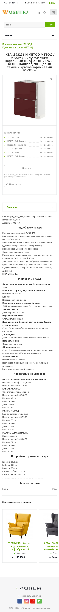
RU (53, 3)
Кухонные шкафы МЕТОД (17, 47)
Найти (50, 25)
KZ (50, 3)
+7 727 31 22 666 (10, 3)
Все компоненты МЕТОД (17, 44)
